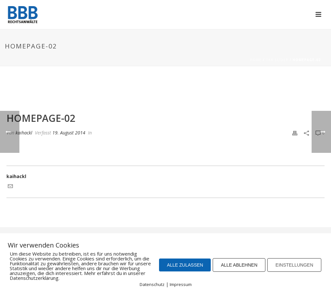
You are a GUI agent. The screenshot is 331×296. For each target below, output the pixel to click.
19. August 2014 (68, 133)
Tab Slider (277, 60)
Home (256, 60)
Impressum (181, 284)
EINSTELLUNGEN (294, 265)
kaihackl (24, 133)
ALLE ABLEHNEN (239, 265)
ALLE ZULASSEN (185, 265)
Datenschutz (152, 284)
